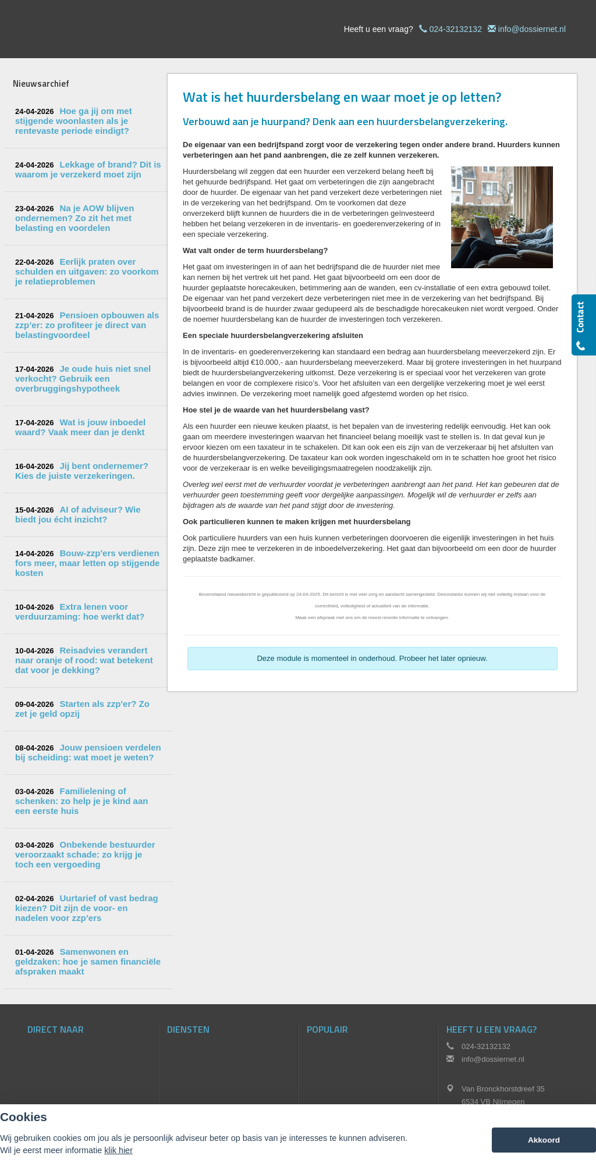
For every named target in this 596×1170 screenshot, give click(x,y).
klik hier (118, 1150)
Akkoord (544, 1140)
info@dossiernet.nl (532, 29)
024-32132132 (456, 29)
